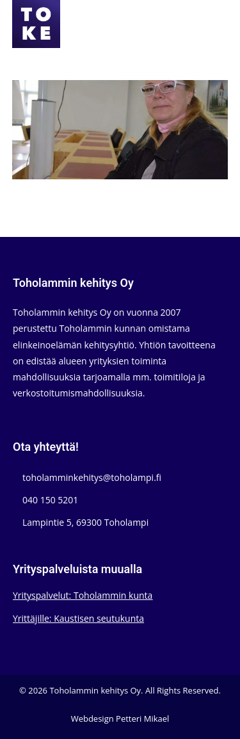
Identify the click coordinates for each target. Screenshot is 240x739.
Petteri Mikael (142, 718)
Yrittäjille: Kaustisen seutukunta (78, 618)
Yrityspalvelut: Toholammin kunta (82, 595)
